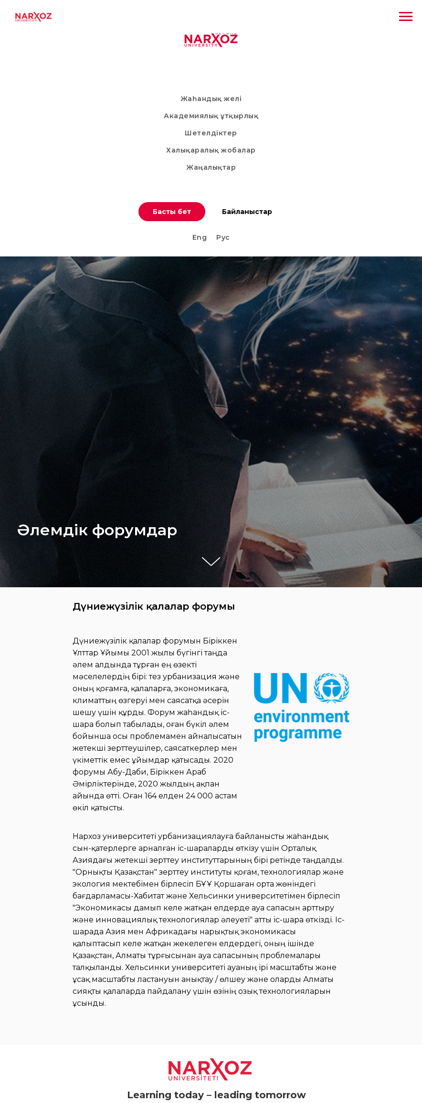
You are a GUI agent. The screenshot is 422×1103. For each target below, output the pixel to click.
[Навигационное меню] (405, 16)
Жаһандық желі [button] (211, 98)
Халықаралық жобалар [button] (211, 150)
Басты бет (172, 211)
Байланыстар (247, 211)
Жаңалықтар (211, 167)
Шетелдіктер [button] (211, 133)
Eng (199, 237)
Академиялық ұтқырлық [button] (211, 116)
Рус (223, 237)
